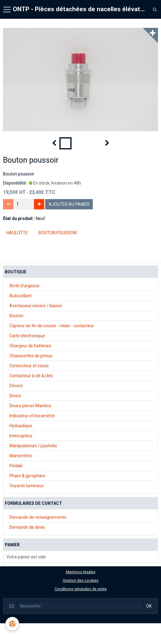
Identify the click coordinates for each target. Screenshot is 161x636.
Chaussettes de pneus (30, 355)
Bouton (16, 315)
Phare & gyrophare (27, 475)
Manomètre (20, 455)
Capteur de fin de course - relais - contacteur (51, 325)
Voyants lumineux (26, 485)
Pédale (16, 465)
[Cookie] (12, 624)
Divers (15, 395)
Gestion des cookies (81, 580)
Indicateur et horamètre (32, 415)
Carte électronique (27, 335)
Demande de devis (27, 527)
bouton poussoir (58, 232)
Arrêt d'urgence (24, 285)
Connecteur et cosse (29, 365)
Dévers (16, 385)
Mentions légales (81, 572)
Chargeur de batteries (30, 345)
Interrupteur (20, 435)
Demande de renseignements (37, 517)
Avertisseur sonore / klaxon (35, 305)
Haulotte (17, 232)
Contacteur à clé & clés (31, 375)
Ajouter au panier (69, 204)
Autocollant (20, 295)
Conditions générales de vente (81, 589)
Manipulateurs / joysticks (33, 445)
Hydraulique (20, 425)
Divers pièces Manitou (30, 405)
